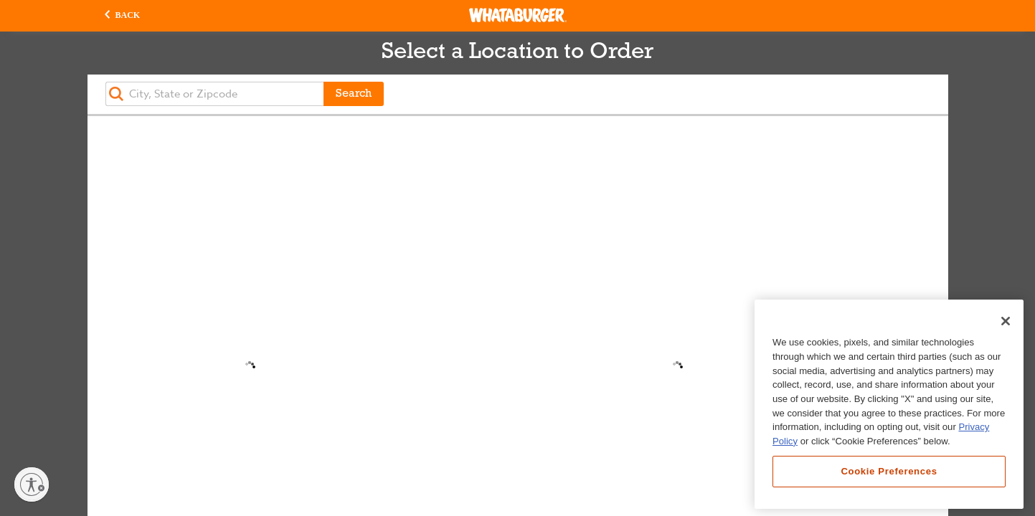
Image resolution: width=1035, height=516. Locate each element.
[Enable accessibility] (31, 484)
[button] (123, 15)
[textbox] (214, 94)
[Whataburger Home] (518, 15)
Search (354, 94)
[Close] (1005, 321)
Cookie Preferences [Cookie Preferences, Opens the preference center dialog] (889, 471)
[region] (889, 404)
